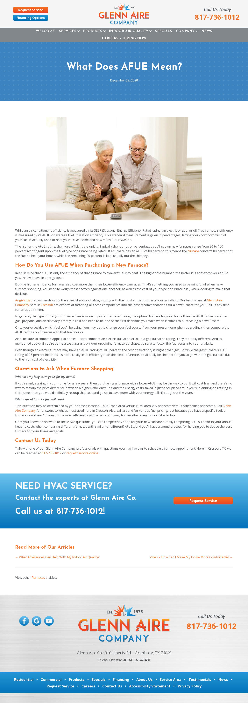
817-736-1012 (51, 453)
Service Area (170, 679)
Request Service (60, 686)
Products (92, 31)
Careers (88, 686)
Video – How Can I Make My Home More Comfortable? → (191, 557)
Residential (23, 679)
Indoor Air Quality (128, 31)
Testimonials (199, 679)
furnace (193, 251)
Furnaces (38, 577)
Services (67, 31)
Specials (163, 31)
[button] (78, 31)
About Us (144, 679)
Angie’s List (23, 300)
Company (185, 31)
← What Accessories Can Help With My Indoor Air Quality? (57, 557)
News (206, 31)
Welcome (45, 31)
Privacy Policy (190, 686)
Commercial (51, 679)
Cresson (47, 305)
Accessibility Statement (149, 686)
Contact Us (112, 686)
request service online (82, 453)
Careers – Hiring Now (124, 38)
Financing (121, 679)
